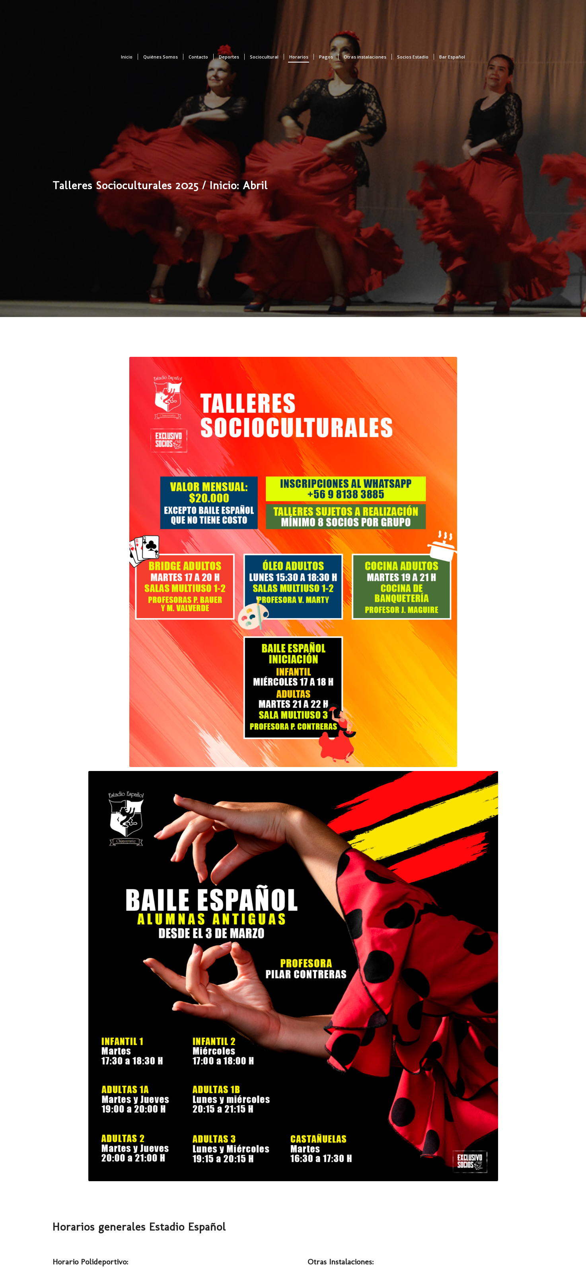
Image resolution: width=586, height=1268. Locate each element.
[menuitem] (127, 57)
